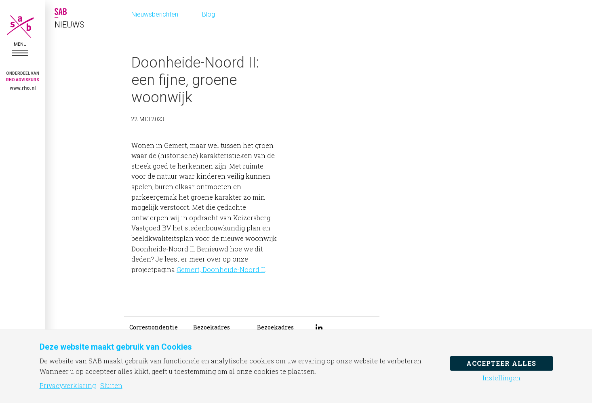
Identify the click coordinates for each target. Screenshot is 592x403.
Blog (208, 14)
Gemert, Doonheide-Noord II (221, 269)
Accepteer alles (501, 363)
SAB (20, 26)
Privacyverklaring (68, 385)
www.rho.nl (23, 88)
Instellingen (501, 378)
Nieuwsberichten (154, 14)
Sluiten (111, 385)
